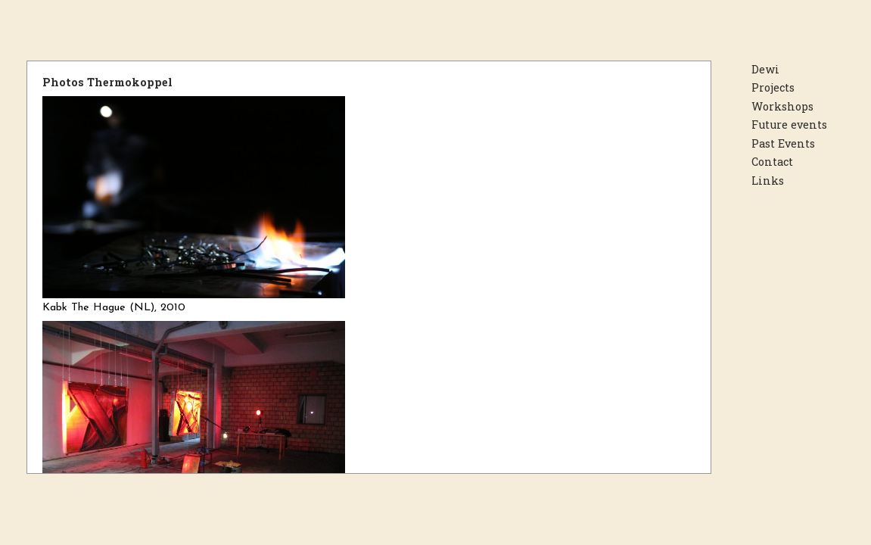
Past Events (783, 143)
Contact (772, 161)
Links (767, 180)
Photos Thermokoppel (107, 82)
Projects (773, 87)
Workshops (782, 106)
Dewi (765, 69)
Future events (789, 124)
